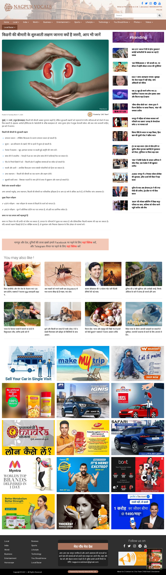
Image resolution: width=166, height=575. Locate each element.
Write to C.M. (134, 7)
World (36, 22)
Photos (137, 22)
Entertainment (63, 22)
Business (48, 22)
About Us (120, 572)
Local (16, 22)
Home (6, 22)
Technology (104, 22)
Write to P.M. (122, 7)
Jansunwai (144, 7)
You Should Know (122, 22)
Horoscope (9, 562)
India (26, 22)
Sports (78, 22)
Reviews (34, 541)
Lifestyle (90, 22)
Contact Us (129, 572)
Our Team (138, 572)
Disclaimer (156, 572)
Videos (149, 22)
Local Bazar (9, 27)
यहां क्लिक (87, 242)
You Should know (38, 558)
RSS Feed (146, 572)
